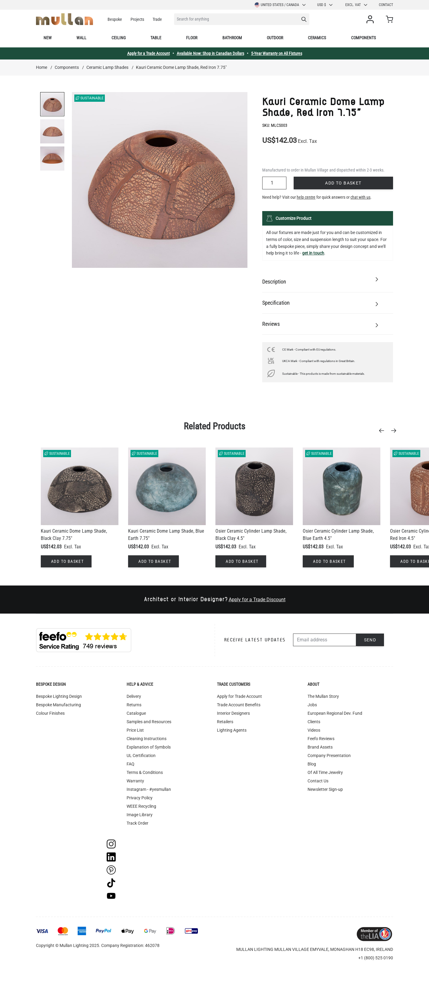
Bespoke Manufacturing (58, 704)
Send (370, 639)
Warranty (135, 780)
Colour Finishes (50, 713)
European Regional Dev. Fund (335, 713)
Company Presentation (329, 755)
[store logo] (64, 19)
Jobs (312, 704)
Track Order (137, 823)
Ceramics (317, 37)
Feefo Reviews (321, 738)
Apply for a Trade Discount (257, 599)
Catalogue (136, 713)
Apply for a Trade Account (148, 53)
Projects (137, 19)
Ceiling (118, 37)
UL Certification (141, 755)
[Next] (395, 430)
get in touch (313, 253)
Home (41, 67)
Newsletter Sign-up (325, 789)
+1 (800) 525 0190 (375, 957)
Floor (191, 37)
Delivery (134, 696)
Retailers (225, 721)
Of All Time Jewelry (325, 772)
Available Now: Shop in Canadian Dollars (210, 53)
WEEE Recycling (141, 806)
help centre (306, 197)
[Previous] (383, 430)
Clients (314, 721)
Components (363, 37)
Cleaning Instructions (146, 738)
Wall (81, 37)
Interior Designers (233, 713)
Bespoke (115, 19)
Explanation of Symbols (149, 747)
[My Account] (371, 19)
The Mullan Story (323, 696)
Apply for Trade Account (239, 696)
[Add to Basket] (66, 561)
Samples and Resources (149, 721)
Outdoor (275, 37)
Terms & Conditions (145, 772)
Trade (157, 19)
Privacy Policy (140, 797)
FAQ (130, 764)
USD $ (325, 4)
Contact (386, 5)
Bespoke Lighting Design (59, 696)
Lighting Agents (232, 730)
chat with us (360, 197)
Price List (135, 730)
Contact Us (318, 780)
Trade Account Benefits (238, 704)
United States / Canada (280, 4)
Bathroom (232, 37)
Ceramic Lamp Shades (107, 67)
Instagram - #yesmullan (149, 789)
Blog (312, 764)
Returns (134, 704)
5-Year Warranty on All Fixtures (276, 53)
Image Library (140, 814)
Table (155, 37)
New (48, 37)
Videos (314, 730)
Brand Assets (320, 747)
